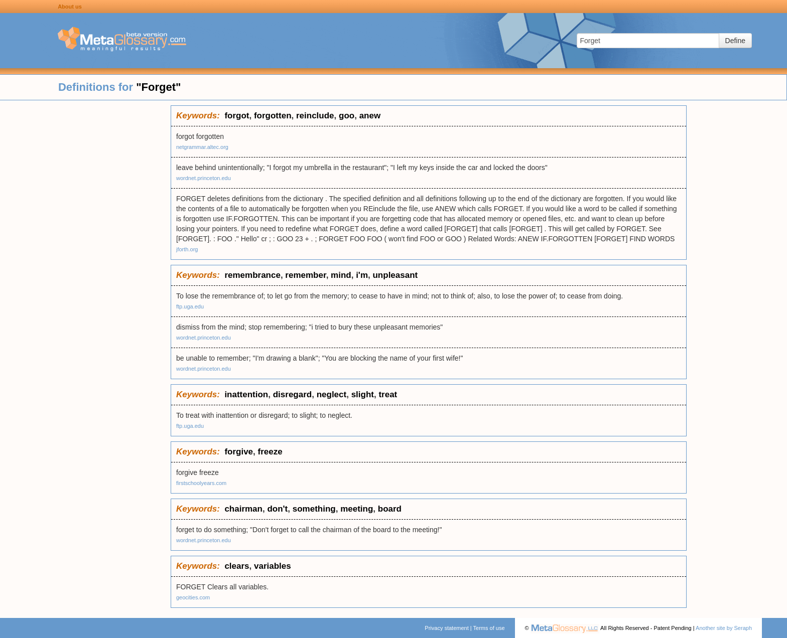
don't (277, 509)
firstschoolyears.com (201, 483)
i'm (362, 275)
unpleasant (395, 275)
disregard (292, 394)
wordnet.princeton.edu (203, 178)
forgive (238, 451)
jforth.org (187, 249)
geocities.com (193, 597)
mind (341, 275)
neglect (332, 394)
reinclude (315, 115)
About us (70, 7)
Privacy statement (446, 628)
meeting (356, 509)
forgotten (273, 115)
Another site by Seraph (724, 628)
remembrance (252, 275)
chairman (243, 509)
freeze (270, 451)
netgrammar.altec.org (202, 147)
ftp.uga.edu (190, 306)
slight (362, 394)
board (390, 509)
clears (236, 566)
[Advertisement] (85, 255)
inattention (246, 394)
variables (272, 566)
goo (346, 115)
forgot (236, 115)
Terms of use (489, 628)
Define (735, 41)
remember (305, 275)
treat (387, 394)
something (314, 509)
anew (370, 115)
